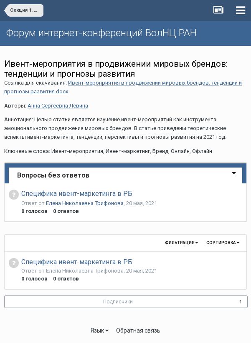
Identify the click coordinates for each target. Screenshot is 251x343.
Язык (100, 330)
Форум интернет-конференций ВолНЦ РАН (101, 33)
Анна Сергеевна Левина (58, 106)
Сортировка (222, 242)
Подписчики (118, 302)
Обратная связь (138, 330)
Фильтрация (181, 242)
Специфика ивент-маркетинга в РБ (76, 194)
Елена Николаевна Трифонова (85, 203)
